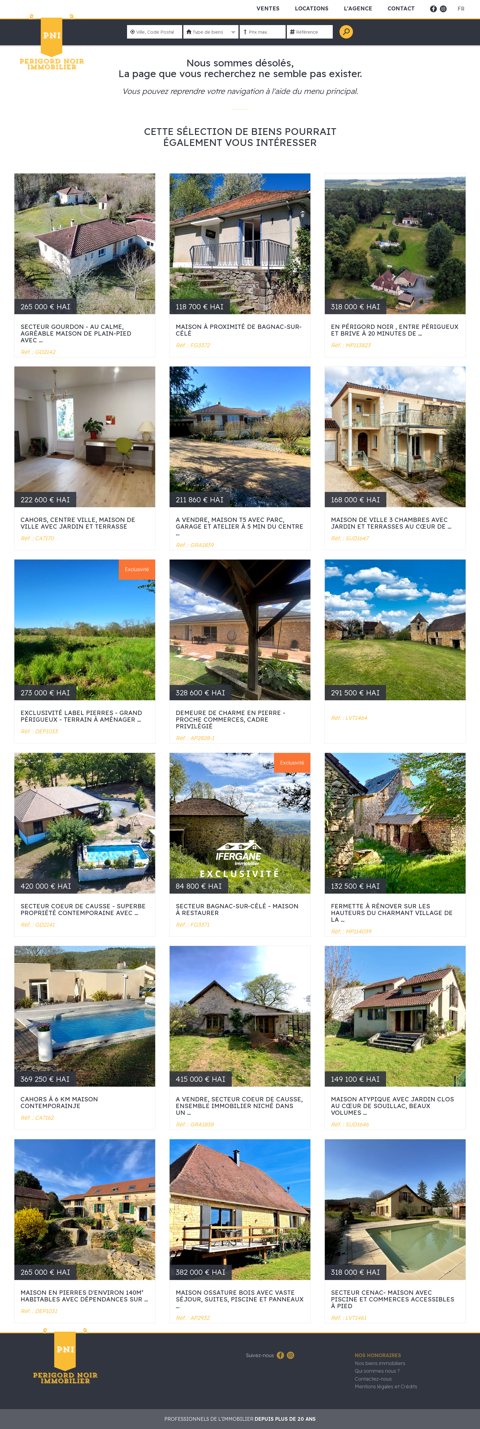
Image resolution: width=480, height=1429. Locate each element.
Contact (401, 8)
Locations (311, 8)
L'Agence (358, 8)
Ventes (268, 8)
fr (461, 9)
